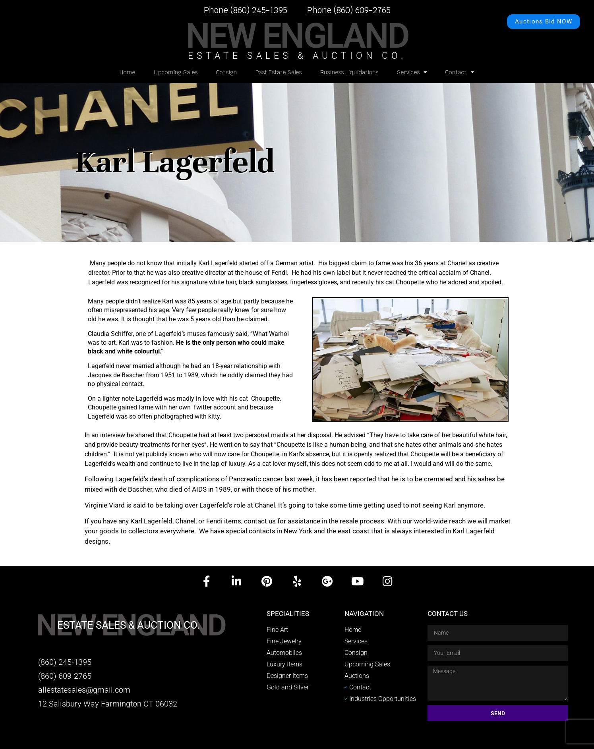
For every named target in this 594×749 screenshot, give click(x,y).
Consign (226, 72)
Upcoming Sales (176, 72)
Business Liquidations (349, 72)
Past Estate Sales (278, 72)
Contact (459, 72)
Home (127, 72)
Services (412, 72)
